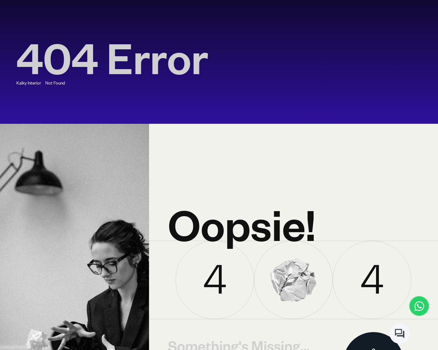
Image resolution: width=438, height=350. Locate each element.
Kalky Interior (28, 82)
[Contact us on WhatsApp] (419, 306)
